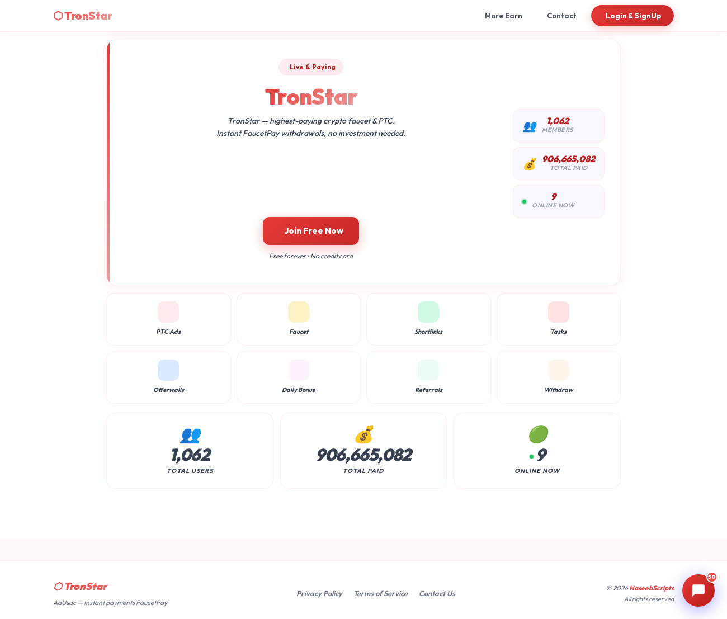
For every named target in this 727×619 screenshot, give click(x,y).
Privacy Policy (319, 593)
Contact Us (437, 593)
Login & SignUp (634, 15)
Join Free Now (313, 230)
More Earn (503, 15)
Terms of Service (380, 593)
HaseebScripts (651, 588)
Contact (562, 15)
